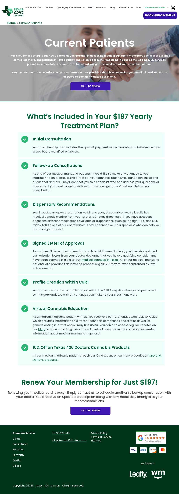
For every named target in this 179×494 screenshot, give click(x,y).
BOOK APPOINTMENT (160, 15)
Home (11, 23)
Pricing (49, 7)
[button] (71, 8)
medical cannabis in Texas (100, 260)
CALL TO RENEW (90, 86)
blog (41, 329)
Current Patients (30, 23)
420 (46, 485)
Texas (38, 485)
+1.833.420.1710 (33, 7)
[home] (13, 11)
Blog (138, 7)
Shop (113, 7)
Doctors (55, 485)
